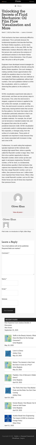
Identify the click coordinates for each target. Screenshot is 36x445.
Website (4, 299)
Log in (22, 438)
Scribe (16, 436)
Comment (5, 253)
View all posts (18, 212)
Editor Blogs (27, 231)
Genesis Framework (27, 436)
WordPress (15, 438)
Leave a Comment (26, 32)
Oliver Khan (9, 219)
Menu (19, 6)
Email (4, 289)
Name (4, 279)
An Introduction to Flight (16, 231)
